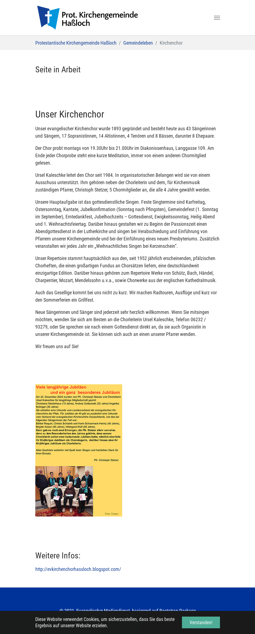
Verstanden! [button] (201, 622)
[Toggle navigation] (217, 17)
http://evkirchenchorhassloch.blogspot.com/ (78, 569)
